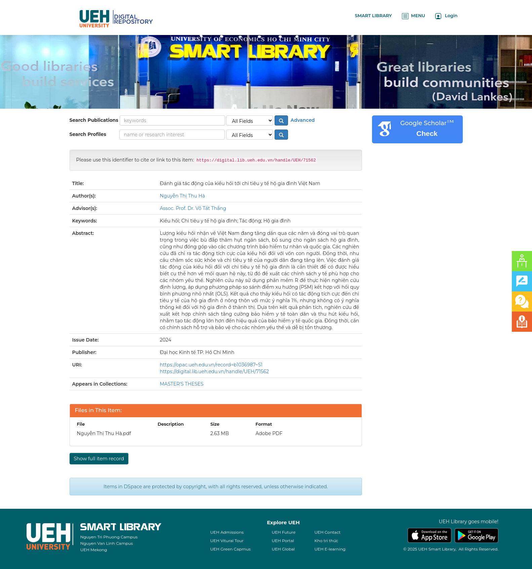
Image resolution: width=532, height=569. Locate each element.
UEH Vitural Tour (226, 540)
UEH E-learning (329, 549)
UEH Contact (327, 532)
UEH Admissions (227, 532)
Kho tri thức (326, 540)
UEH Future (283, 532)
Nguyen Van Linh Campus (106, 543)
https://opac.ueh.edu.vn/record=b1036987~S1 (211, 365)
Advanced (302, 120)
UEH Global (283, 549)
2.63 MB (219, 433)
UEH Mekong (93, 549)
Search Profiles (88, 134)
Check (427, 133)
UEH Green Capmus (230, 549)
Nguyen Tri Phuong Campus (109, 536)
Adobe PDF (268, 433)
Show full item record (99, 459)
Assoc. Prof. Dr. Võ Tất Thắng (193, 208)
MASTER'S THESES (182, 384)
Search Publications (94, 120)
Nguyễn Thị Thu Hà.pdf (104, 433)
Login (446, 16)
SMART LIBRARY (373, 15)
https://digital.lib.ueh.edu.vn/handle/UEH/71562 (214, 371)
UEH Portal (283, 540)
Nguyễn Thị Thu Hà (182, 196)
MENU (413, 16)
